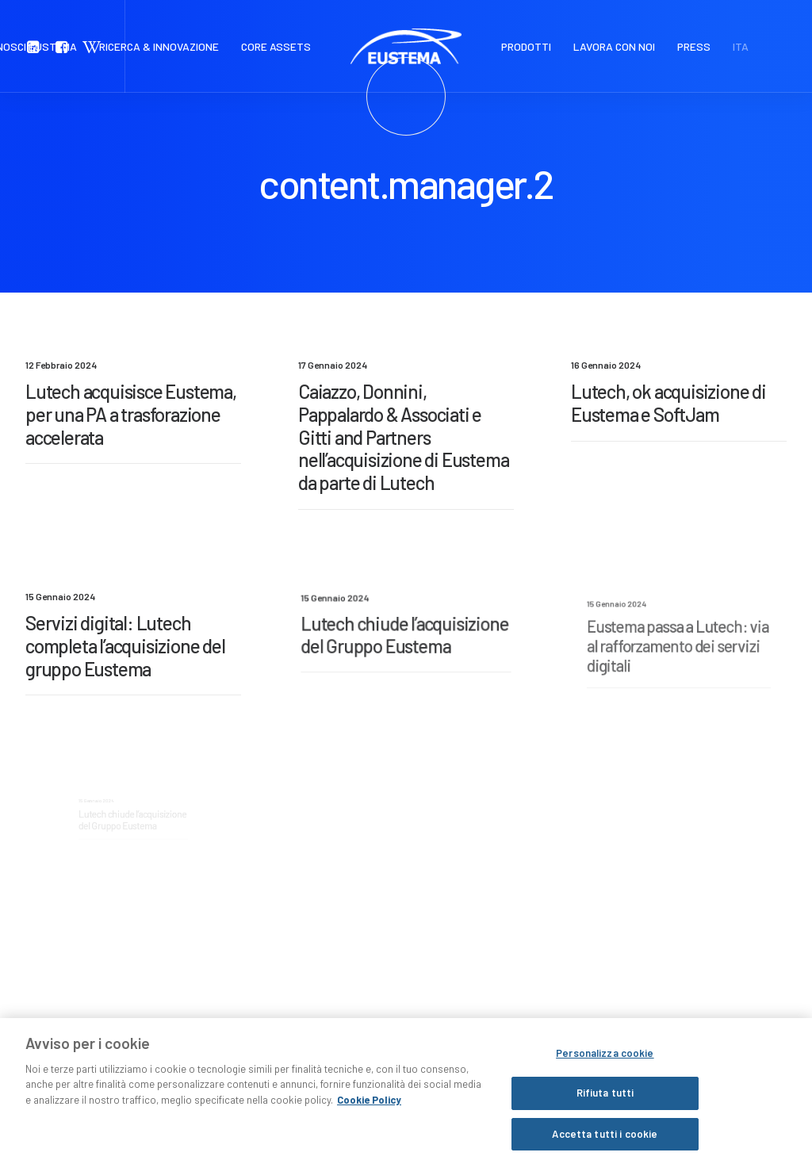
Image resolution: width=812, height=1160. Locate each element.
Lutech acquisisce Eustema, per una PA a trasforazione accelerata (130, 414)
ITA (741, 46)
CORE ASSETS (276, 46)
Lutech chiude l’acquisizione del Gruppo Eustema (405, 639)
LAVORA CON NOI (614, 46)
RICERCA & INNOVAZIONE (159, 46)
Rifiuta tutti (605, 1121)
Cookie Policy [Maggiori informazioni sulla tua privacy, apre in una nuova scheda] (369, 1128)
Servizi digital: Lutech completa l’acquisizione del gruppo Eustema (126, 646)
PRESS (693, 46)
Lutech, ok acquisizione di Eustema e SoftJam (669, 404)
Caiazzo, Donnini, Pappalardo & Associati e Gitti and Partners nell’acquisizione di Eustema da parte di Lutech (403, 437)
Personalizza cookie (604, 1081)
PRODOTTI (526, 46)
